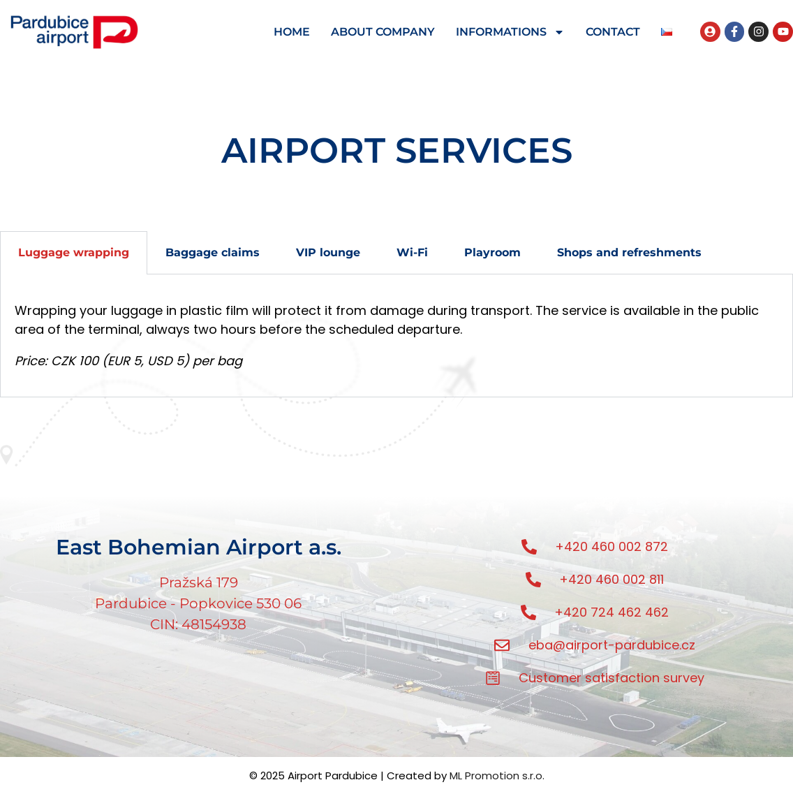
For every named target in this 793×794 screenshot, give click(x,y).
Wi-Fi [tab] (412, 252)
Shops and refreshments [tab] (629, 252)
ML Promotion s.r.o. (497, 775)
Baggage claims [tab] (212, 252)
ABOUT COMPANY (383, 31)
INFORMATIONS (510, 32)
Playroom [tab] (492, 252)
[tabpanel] (396, 335)
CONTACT (613, 31)
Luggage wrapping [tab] (73, 252)
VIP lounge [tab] (328, 252)
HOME (292, 31)
